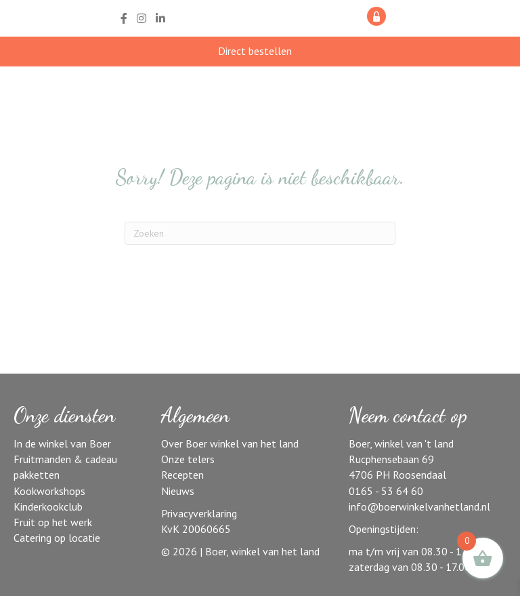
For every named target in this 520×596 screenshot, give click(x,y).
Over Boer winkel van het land (230, 443)
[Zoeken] (260, 233)
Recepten (182, 474)
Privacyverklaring (199, 513)
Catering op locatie (57, 537)
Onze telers (188, 459)
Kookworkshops (49, 491)
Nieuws (177, 491)
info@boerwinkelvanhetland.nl (419, 506)
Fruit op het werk (53, 522)
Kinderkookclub (48, 506)
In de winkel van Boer (62, 443)
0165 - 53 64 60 (386, 491)
